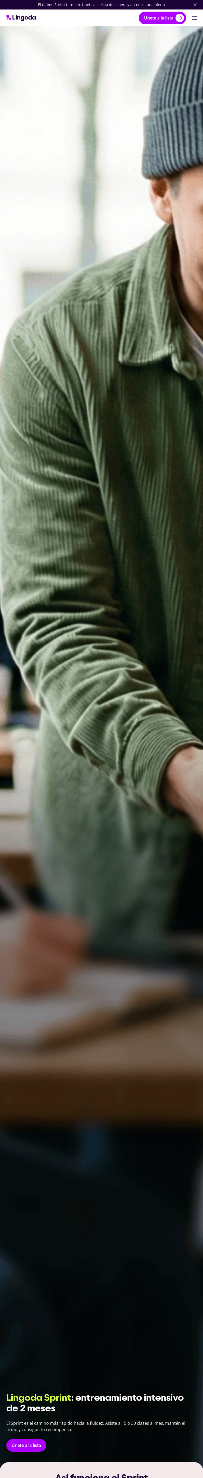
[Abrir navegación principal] (194, 18)
